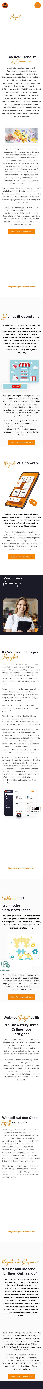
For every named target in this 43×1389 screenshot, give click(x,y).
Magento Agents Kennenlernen (21, 286)
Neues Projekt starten (21, 294)
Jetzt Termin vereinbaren (22, 231)
